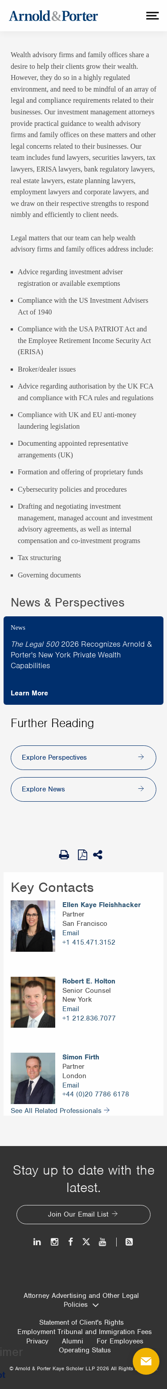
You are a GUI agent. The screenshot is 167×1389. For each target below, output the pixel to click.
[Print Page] (66, 855)
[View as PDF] (83, 854)
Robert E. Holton (88, 981)
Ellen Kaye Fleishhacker (101, 904)
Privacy (37, 1341)
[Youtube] (103, 1242)
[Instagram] (55, 1242)
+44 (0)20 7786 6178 (95, 1094)
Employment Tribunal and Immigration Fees (84, 1331)
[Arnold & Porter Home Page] (53, 15)
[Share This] (100, 855)
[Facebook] (70, 1242)
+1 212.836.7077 (89, 1018)
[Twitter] (86, 1242)
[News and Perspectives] (125, 1242)
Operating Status (85, 1350)
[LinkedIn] (37, 1242)
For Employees (120, 1341)
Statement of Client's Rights (81, 1322)
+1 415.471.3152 (88, 942)
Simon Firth (80, 1057)
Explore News (43, 789)
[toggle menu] (151, 15)
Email (70, 933)
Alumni (72, 1341)
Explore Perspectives (54, 757)
